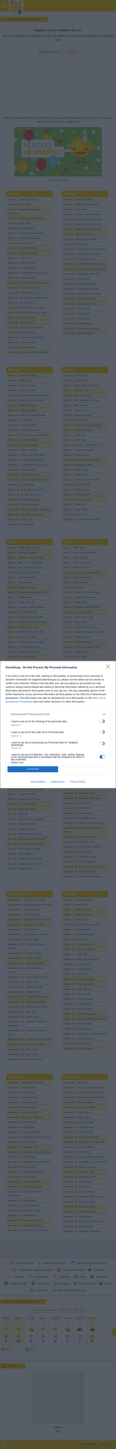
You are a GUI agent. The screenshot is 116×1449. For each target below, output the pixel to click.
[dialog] (58, 724)
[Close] (109, 667)
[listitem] (58, 714)
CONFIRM (32, 769)
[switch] (102, 721)
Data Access (58, 781)
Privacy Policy (77, 781)
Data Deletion (38, 781)
